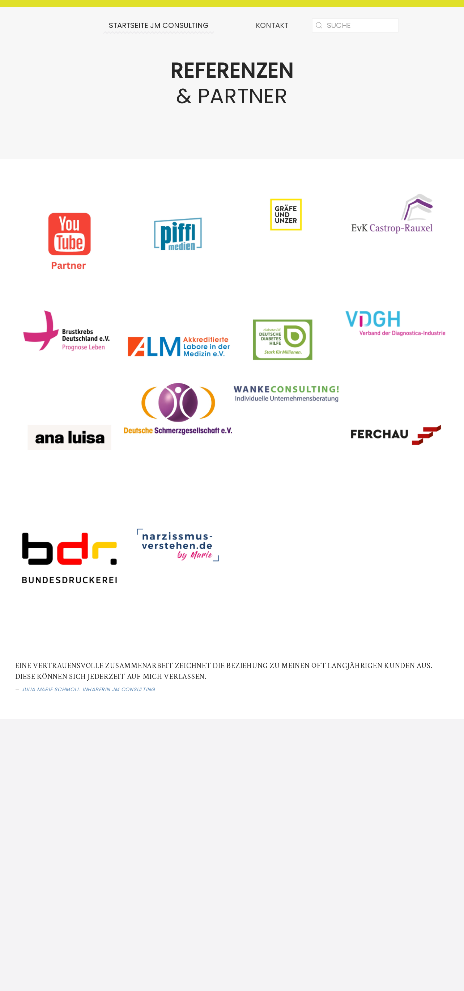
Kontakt (272, 25)
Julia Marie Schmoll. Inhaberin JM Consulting (88, 689)
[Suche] (355, 25)
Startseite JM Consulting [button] (159, 25)
